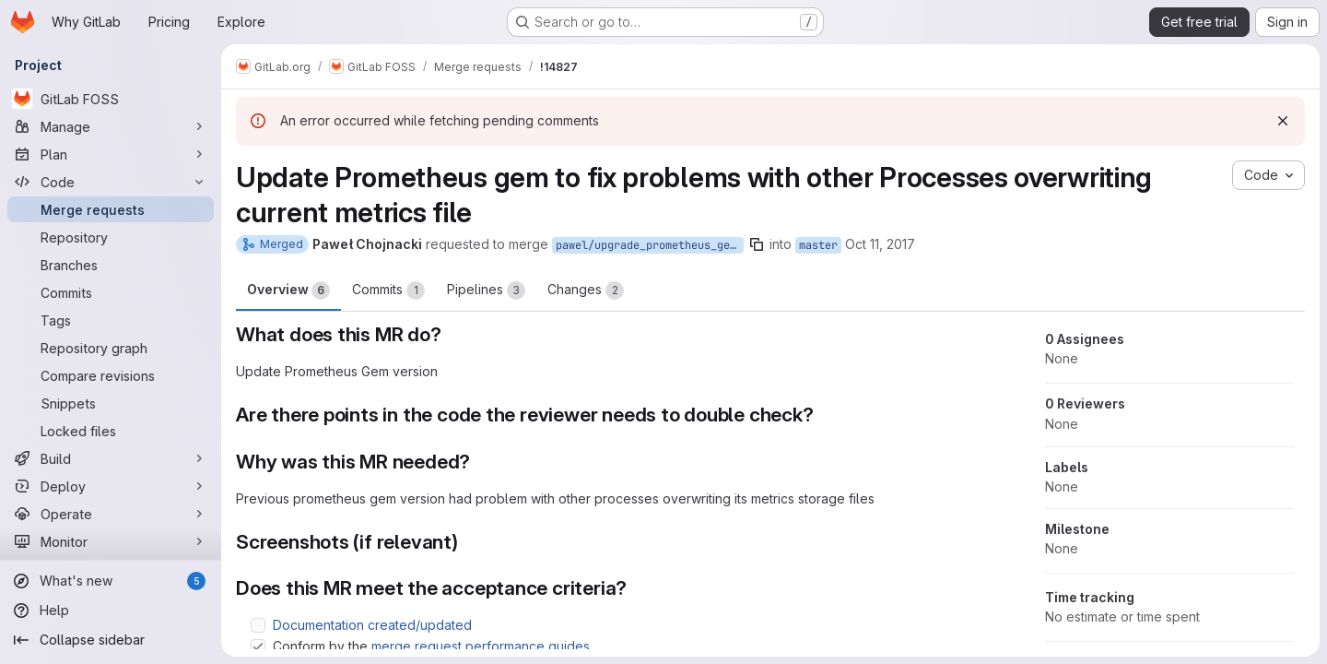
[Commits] (110, 292)
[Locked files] (110, 431)
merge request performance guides (480, 646)
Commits (388, 290)
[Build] (110, 458)
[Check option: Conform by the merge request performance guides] (258, 646)
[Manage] (110, 126)
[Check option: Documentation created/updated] (258, 625)
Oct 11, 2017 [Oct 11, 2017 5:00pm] (880, 244)
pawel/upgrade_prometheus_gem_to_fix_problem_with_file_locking (650, 245)
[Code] (110, 182)
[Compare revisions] (110, 375)
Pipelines (486, 290)
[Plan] (110, 154)
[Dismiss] (1283, 121)
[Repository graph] (110, 348)
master (818, 245)
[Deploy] (110, 486)
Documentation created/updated (372, 625)
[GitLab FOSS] (110, 99)
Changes (585, 290)
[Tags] (110, 320)
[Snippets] (110, 403)
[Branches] (110, 265)
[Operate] (110, 514)
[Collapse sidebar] (110, 640)
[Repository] (110, 237)
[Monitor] (110, 541)
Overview (288, 290)
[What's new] (110, 581)
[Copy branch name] (757, 244)
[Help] (110, 610)
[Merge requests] (110, 209)
